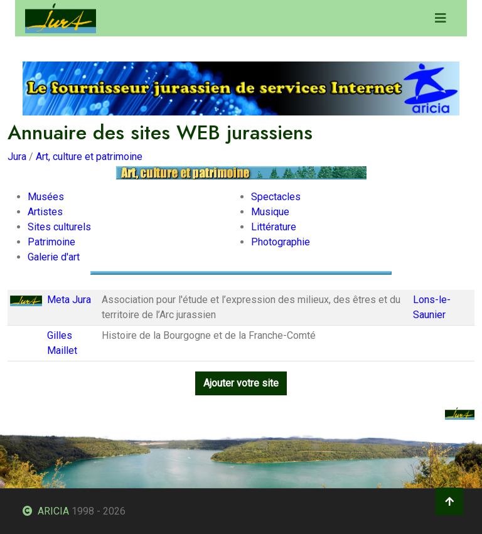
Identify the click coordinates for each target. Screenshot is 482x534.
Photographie (280, 242)
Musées (46, 197)
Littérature (273, 227)
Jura (17, 157)
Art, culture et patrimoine (89, 157)
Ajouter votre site (241, 383)
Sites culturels (59, 227)
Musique (270, 212)
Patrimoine (51, 242)
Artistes (45, 212)
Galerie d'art (54, 257)
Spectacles (276, 197)
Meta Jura (69, 300)
